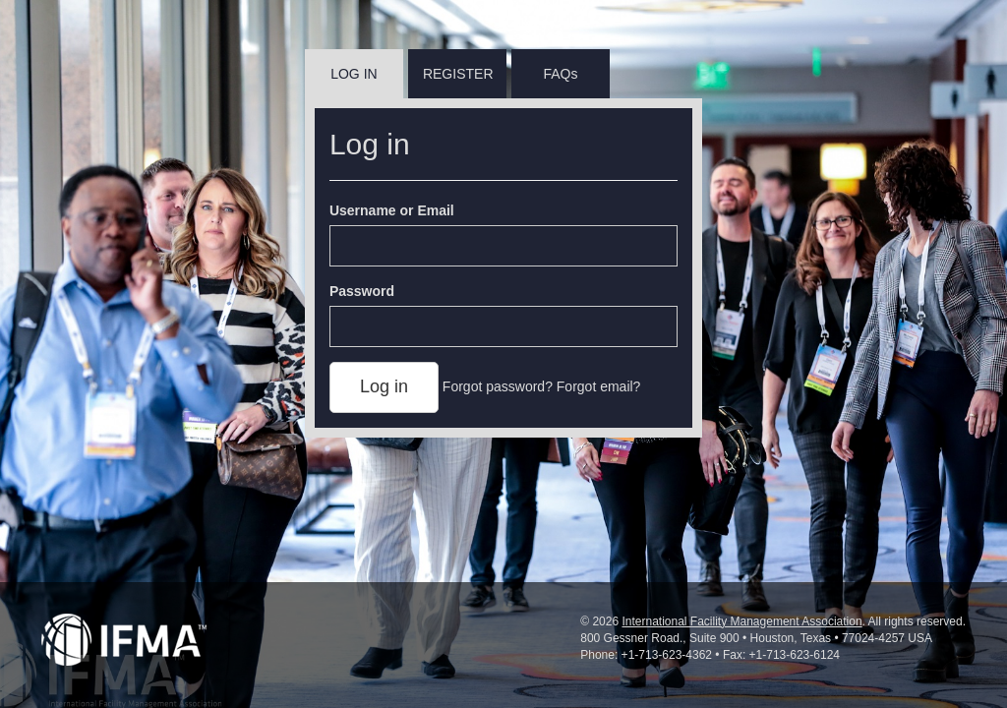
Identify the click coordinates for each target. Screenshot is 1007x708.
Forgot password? (498, 386)
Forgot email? (599, 386)
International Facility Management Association (741, 621)
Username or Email (391, 210)
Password (361, 291)
